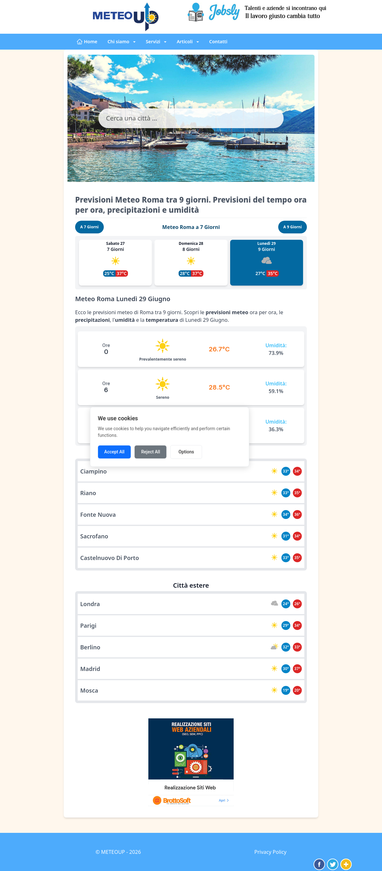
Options (208, 450)
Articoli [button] (185, 41)
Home (86, 41)
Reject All (172, 450)
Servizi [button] (153, 41)
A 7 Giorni (89, 227)
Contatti (218, 41)
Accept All (136, 450)
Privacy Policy (270, 851)
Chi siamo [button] (119, 41)
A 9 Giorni (292, 227)
